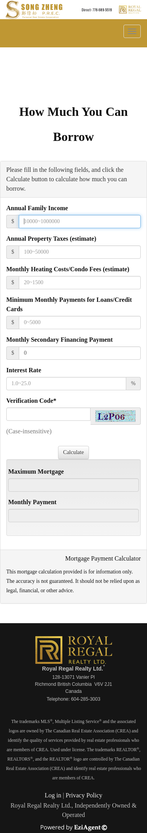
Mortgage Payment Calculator (103, 558)
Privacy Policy (83, 795)
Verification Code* (31, 400)
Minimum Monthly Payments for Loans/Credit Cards (69, 304)
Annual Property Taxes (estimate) (51, 238)
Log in (53, 795)
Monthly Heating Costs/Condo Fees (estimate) (67, 269)
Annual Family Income (37, 208)
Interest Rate (23, 370)
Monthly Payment (32, 502)
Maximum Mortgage (36, 471)
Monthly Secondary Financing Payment (59, 339)
